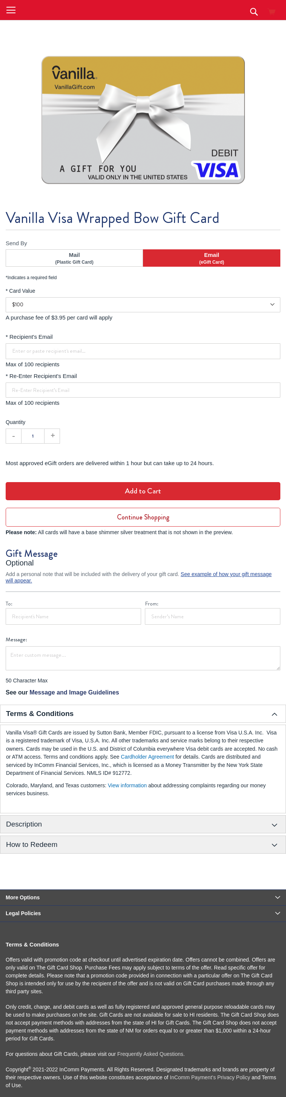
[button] (11, 10)
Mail (74, 259)
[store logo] (63, 10)
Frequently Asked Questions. (151, 1054)
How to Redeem (31, 844)
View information (127, 785)
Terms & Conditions (40, 714)
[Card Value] (143, 304)
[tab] (143, 714)
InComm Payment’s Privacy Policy (210, 1077)
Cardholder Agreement (148, 757)
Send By (16, 243)
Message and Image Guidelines (74, 692)
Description (24, 824)
